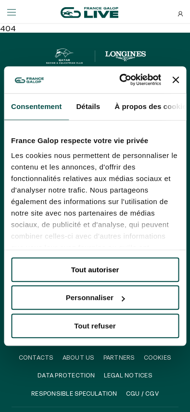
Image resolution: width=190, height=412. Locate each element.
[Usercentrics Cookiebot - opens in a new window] (121, 79)
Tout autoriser (95, 270)
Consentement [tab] (36, 106)
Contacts (36, 357)
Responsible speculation (74, 393)
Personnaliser (95, 297)
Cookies (158, 357)
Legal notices (128, 375)
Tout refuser (94, 326)
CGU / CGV (142, 393)
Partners (119, 357)
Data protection (66, 375)
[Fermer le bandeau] (175, 79)
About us (79, 357)
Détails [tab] (88, 106)
